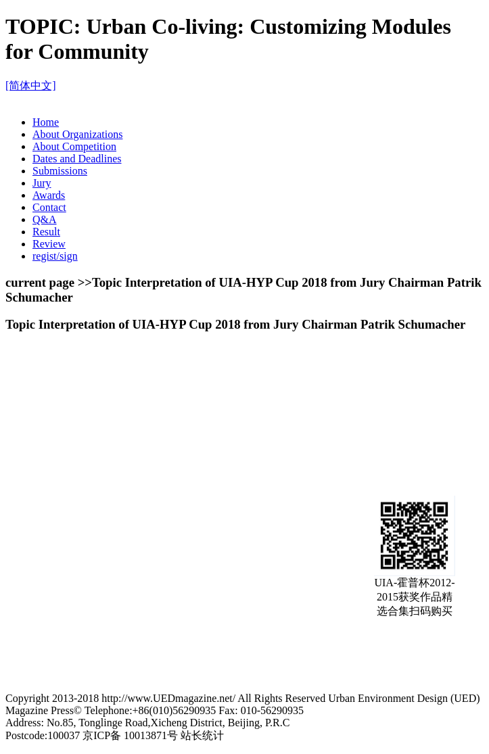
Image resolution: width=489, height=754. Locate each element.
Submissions (59, 170)
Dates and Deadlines (77, 158)
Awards (48, 195)
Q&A (44, 219)
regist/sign (55, 256)
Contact (49, 207)
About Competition (74, 146)
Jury (41, 183)
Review (49, 244)
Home (45, 122)
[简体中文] (30, 85)
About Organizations (77, 134)
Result (46, 231)
